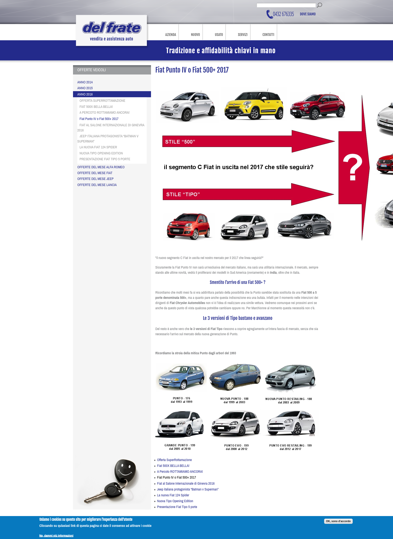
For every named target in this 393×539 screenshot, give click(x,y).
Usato (219, 34)
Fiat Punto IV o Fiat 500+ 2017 (176, 477)
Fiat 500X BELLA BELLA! (173, 465)
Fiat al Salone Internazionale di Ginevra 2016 (186, 483)
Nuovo (195, 34)
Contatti (268, 34)
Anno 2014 (85, 82)
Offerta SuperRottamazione (174, 459)
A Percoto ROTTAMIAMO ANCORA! (180, 471)
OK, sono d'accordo (338, 523)
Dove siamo (308, 14)
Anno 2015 (85, 88)
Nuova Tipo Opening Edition (175, 501)
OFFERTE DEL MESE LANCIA (97, 184)
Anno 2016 (85, 94)
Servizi (242, 34)
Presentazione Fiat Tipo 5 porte (177, 506)
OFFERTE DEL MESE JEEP (95, 178)
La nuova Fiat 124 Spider (173, 495)
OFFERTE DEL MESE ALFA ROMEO (101, 167)
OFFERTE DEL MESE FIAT (94, 172)
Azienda (170, 34)
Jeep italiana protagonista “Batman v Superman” (188, 489)
